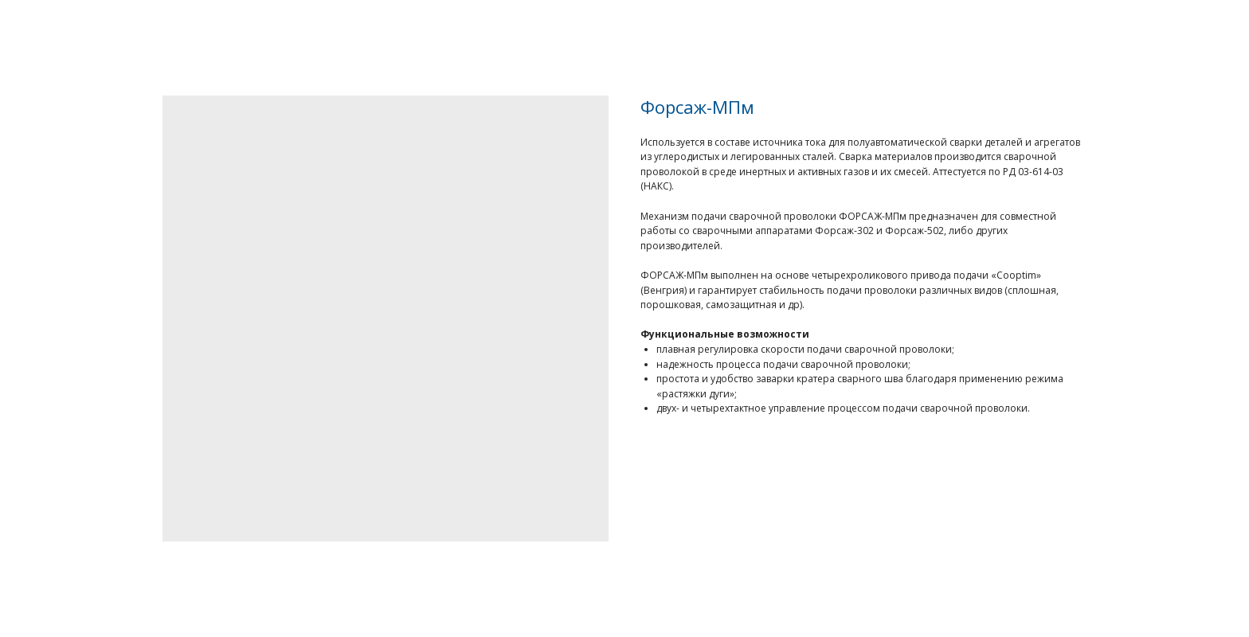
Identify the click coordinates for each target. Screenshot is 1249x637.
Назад (42, 22)
